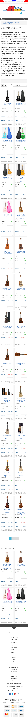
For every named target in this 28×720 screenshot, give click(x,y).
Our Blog (14, 657)
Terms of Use (14, 669)
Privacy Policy (14, 671)
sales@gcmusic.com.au (14, 690)
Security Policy (14, 676)
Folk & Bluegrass (9, 22)
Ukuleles (17, 22)
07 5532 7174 (14, 688)
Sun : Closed (14, 639)
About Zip (14, 681)
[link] (10, 694)
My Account (14, 645)
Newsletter (14, 659)
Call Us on (11, 15)
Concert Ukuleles (7, 23)
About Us (14, 655)
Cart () (25, 19)
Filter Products (6, 81)
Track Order (14, 647)
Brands (14, 664)
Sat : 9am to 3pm (14, 637)
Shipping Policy (14, 678)
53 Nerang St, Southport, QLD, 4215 (14, 686)
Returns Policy (14, 674)
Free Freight (21, 15)
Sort (11, 84)
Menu (3, 19)
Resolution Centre (14, 649)
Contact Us (14, 661)
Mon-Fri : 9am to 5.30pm (14, 635)
